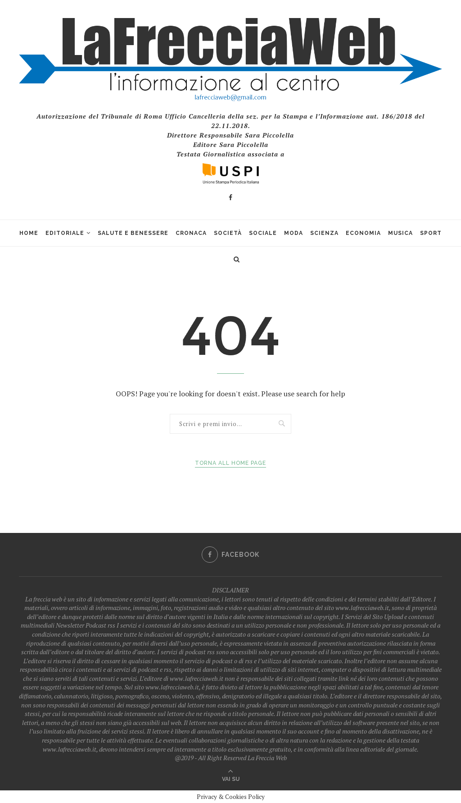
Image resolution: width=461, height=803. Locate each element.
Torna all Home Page (230, 463)
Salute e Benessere (133, 233)
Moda (293, 233)
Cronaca (191, 233)
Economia (363, 233)
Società (228, 233)
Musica (400, 233)
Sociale (263, 233)
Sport (431, 233)
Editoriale (64, 233)
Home (28, 233)
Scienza (324, 233)
